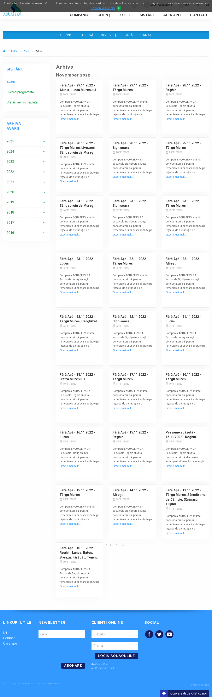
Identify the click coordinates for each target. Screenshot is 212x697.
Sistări (147, 15)
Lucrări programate (20, 94)
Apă (130, 36)
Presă (87, 36)
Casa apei (172, 15)
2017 (10, 224)
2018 (10, 214)
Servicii (66, 36)
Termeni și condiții (199, 685)
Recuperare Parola (103, 669)
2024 (10, 153)
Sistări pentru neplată (22, 104)
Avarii (27, 52)
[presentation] (67, 650)
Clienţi (105, 15)
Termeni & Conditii (103, 8)
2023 (10, 163)
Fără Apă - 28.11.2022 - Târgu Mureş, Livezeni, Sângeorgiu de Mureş (77, 149)
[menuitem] (26, 83)
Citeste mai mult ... (70, 120)
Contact (199, 15)
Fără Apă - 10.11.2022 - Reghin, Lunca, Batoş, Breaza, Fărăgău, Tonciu (79, 554)
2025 (10, 143)
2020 (10, 194)
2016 (10, 234)
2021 (10, 183)
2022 (10, 173)
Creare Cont (100, 665)
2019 (10, 204)
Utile (125, 15)
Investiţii (109, 36)
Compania (79, 15)
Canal (147, 36)
